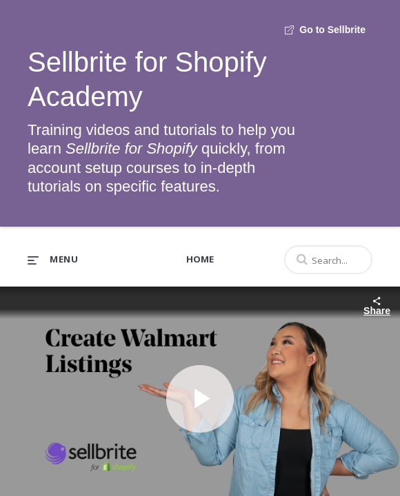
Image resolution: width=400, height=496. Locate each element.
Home (200, 259)
